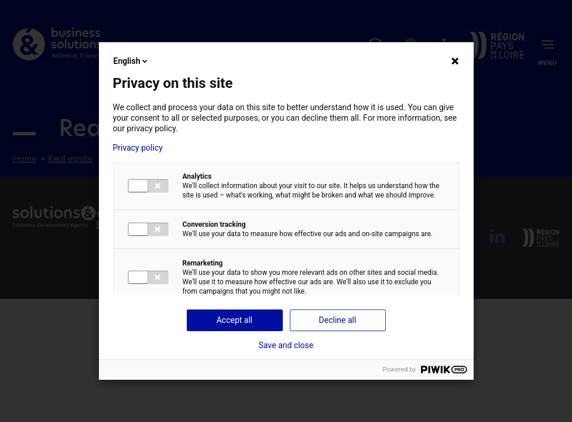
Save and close (286, 345)
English (132, 61)
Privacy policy (138, 147)
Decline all (338, 320)
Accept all (235, 320)
